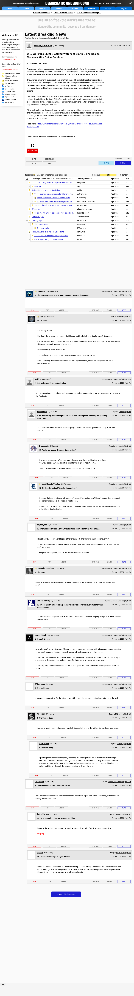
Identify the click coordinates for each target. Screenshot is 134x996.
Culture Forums (10, 91)
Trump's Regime (38, 217)
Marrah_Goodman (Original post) (119, 291)
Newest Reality (41, 635)
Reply (122, 163)
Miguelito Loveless (46, 568)
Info (34, 159)
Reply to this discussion (66, 894)
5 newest (124, 175)
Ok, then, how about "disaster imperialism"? (54, 201)
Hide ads (91, 8)
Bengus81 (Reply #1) (124, 317)
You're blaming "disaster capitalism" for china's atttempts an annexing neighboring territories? (72, 194)
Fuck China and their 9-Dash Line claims (48, 232)
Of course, (36, 209)
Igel (41, 316)
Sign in (124, 8)
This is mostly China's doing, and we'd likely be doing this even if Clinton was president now (70, 213)
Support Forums (10, 100)
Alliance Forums (10, 94)
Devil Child (39, 782)
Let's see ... (38, 186)
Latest (26, 8)
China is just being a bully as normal (48, 239)
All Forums (8, 86)
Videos (59, 8)
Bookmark (49, 159)
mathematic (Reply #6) (123, 446)
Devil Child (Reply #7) (123, 814)
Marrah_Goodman (43, 45)
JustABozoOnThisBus (51, 484)
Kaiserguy (41, 714)
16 (32, 145)
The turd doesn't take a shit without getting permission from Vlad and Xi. (63, 205)
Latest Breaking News (63, 12)
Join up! (107, 8)
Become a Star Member (10, 69)
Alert (34, 163)
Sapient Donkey (43, 601)
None (108, 175)
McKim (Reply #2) (125, 412)
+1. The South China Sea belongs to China (51, 236)
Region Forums (10, 97)
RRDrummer (40, 684)
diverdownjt (44, 446)
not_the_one (42, 525)
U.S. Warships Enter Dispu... (89, 12)
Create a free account (9, 59)
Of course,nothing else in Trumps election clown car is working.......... (59, 182)
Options (95, 310)
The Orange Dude (41, 224)
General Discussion (11, 81)
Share (106, 163)
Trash (49, 163)
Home (9, 8)
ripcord (40, 853)
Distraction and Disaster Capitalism (46, 190)
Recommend (32, 151)
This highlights (37, 220)
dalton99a (41, 814)
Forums (75, 8)
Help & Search (9, 102)
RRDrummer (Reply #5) (123, 714)
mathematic (42, 412)
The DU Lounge (10, 84)
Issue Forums (9, 89)
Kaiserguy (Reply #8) (124, 744)
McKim (38, 379)
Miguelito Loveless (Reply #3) (121, 601)
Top (47, 310)
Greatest (42, 8)
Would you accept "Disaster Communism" (53, 198)
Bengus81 (42, 291)
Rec (32, 310)
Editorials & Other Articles (11, 77)
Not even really (43, 228)
